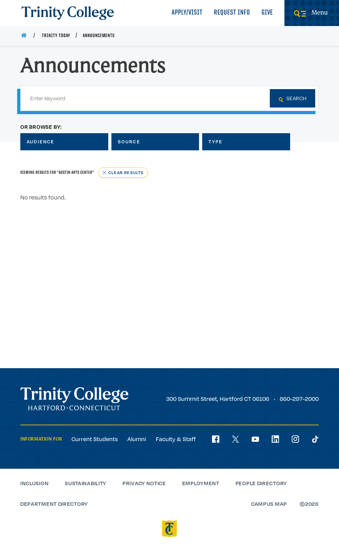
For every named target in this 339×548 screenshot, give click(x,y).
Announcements (99, 35)
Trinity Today (56, 35)
